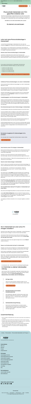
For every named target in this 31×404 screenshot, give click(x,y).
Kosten (11, 150)
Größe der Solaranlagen (15, 84)
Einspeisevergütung (20, 118)
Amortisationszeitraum (16, 155)
